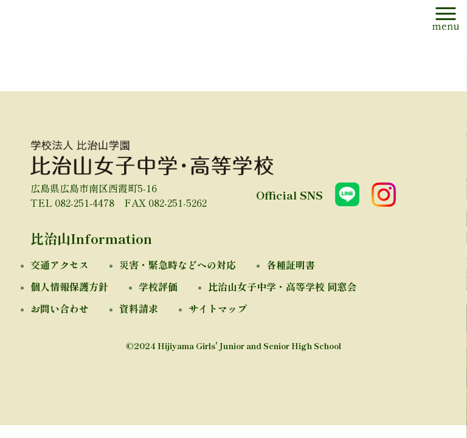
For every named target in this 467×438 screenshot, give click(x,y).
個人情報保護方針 (69, 286)
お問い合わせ (59, 308)
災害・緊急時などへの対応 (177, 264)
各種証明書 (290, 264)
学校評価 (158, 286)
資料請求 (138, 308)
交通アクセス (59, 264)
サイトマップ (218, 308)
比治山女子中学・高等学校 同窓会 (282, 286)
